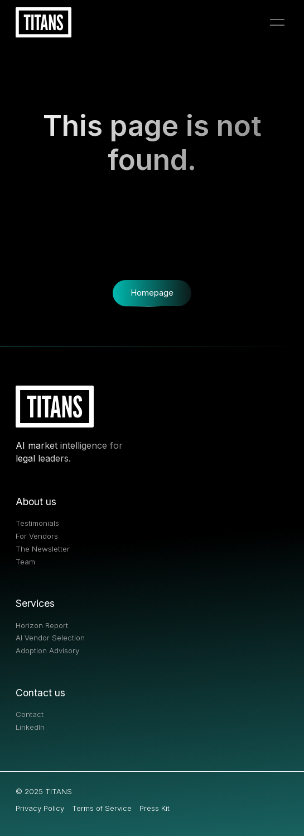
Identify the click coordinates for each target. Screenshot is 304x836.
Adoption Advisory (47, 651)
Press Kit (154, 808)
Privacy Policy (40, 808)
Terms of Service (102, 808)
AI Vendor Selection (50, 638)
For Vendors (37, 536)
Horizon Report (42, 625)
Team (25, 562)
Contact (30, 714)
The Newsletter (43, 549)
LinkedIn (30, 727)
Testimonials (37, 523)
